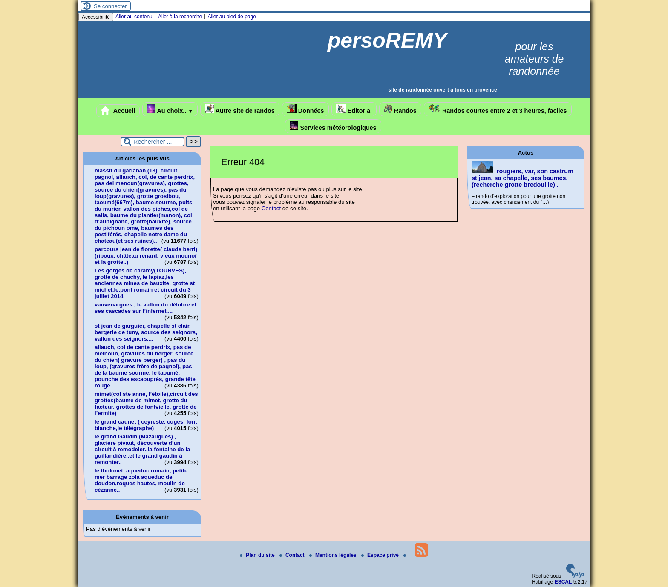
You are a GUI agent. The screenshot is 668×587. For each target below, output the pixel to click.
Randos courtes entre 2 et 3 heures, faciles (498, 109)
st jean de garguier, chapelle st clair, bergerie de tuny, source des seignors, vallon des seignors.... (146, 332)
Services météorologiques (333, 126)
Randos (400, 109)
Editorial (354, 109)
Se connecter (110, 6)
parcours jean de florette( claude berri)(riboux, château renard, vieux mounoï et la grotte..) (146, 255)
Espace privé (380, 555)
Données (305, 109)
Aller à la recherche (180, 17)
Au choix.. (170, 109)
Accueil (118, 110)
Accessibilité (96, 17)
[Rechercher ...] (152, 141)
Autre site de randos (240, 109)
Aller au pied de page (231, 17)
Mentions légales (333, 555)
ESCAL (563, 582)
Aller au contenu (134, 17)
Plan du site (258, 555)
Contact (271, 208)
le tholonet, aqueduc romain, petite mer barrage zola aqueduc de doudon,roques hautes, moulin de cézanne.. (141, 480)
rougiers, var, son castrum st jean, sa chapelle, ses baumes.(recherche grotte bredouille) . (522, 178)
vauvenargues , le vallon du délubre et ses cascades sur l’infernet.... (145, 307)
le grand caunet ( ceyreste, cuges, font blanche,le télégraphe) (146, 424)
